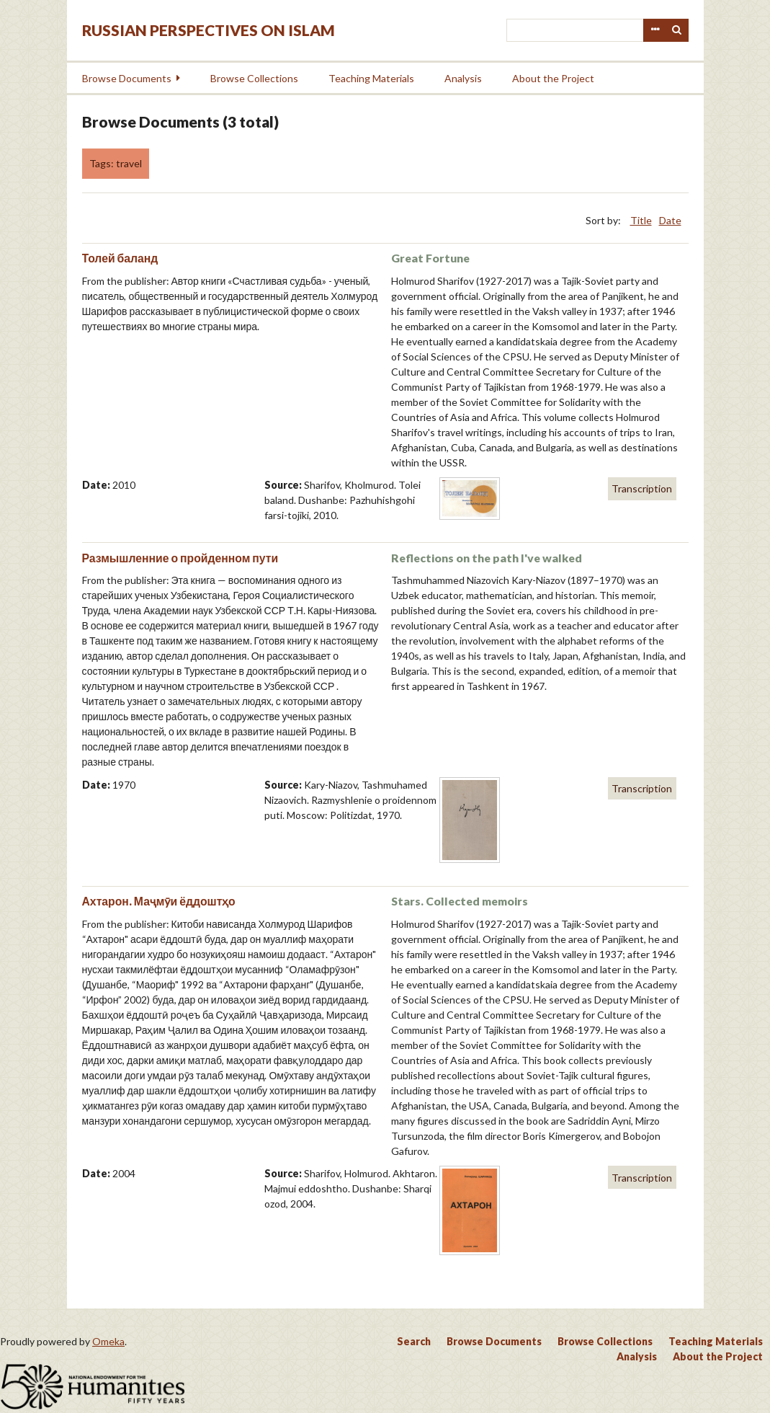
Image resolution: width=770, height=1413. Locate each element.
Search (677, 30)
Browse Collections (254, 78)
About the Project (553, 78)
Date (670, 220)
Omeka (108, 1341)
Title (641, 220)
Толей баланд (120, 258)
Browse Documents (126, 78)
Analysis (463, 78)
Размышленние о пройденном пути (180, 557)
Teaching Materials (371, 78)
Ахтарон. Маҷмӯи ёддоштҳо (159, 901)
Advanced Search (654, 30)
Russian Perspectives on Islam (208, 30)
